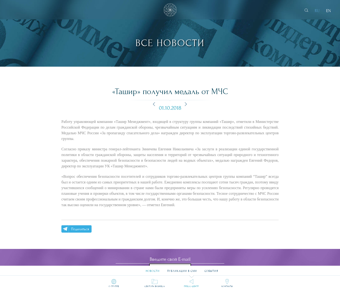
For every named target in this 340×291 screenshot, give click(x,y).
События (211, 269)
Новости (152, 269)
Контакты (227, 286)
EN (328, 11)
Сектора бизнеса (154, 286)
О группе (114, 286)
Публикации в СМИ (182, 269)
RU (317, 11)
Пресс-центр (191, 286)
